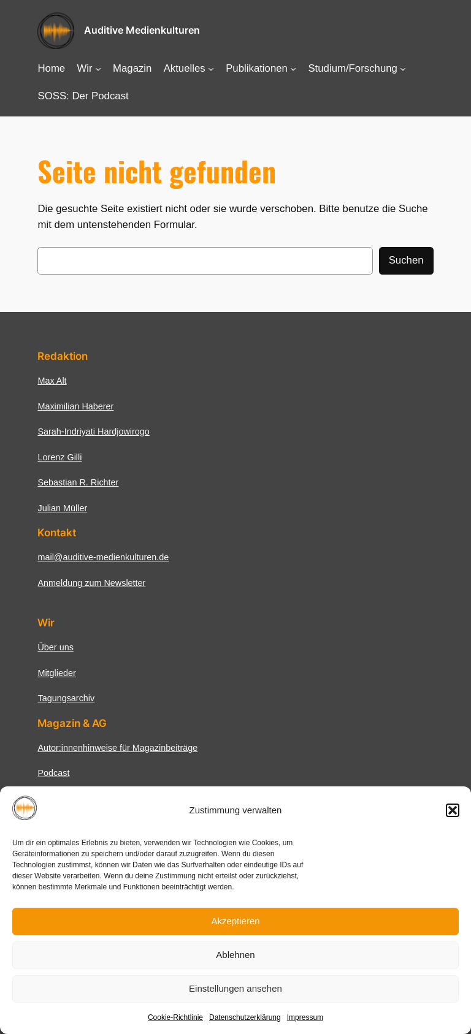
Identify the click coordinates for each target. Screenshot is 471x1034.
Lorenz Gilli (59, 457)
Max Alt (51, 381)
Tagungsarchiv (65, 698)
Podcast (53, 773)
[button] (452, 810)
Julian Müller (62, 508)
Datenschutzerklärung (245, 1017)
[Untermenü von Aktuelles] (211, 69)
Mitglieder (56, 673)
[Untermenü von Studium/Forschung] (403, 69)
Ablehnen (235, 954)
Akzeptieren (235, 921)
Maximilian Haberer (75, 406)
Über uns (55, 647)
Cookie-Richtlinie (175, 1017)
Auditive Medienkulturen (142, 30)
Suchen (406, 260)
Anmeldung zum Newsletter (91, 583)
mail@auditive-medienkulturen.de (103, 557)
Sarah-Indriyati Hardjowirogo (93, 431)
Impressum (305, 1017)
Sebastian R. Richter (77, 482)
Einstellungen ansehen (235, 988)
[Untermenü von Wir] (98, 69)
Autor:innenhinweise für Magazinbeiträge (117, 748)
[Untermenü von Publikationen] (293, 69)
